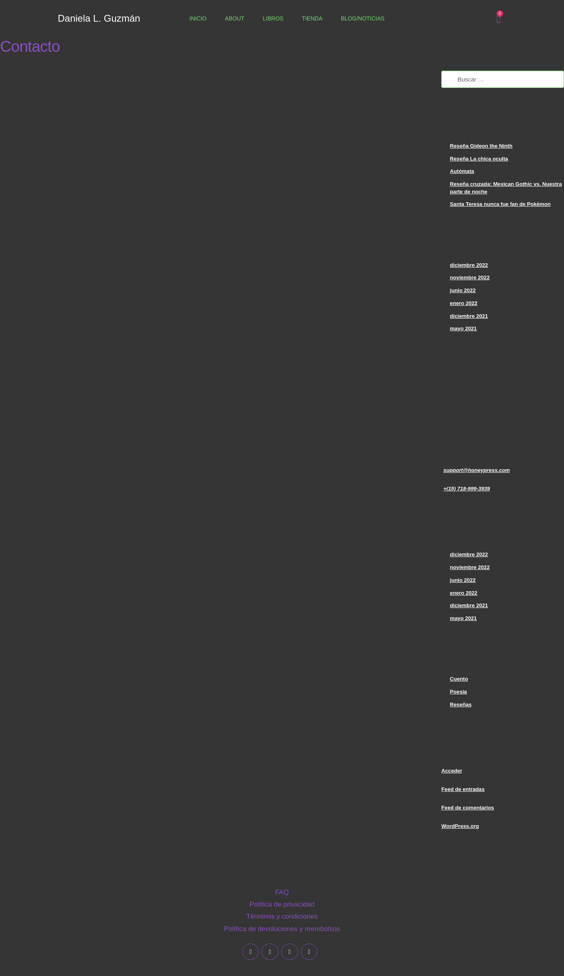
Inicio (198, 18)
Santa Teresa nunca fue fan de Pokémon (500, 204)
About (234, 18)
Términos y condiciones (282, 916)
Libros (273, 18)
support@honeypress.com (476, 470)
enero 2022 (464, 303)
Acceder (451, 771)
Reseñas (461, 705)
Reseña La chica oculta (479, 159)
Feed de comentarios (467, 808)
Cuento (459, 679)
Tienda (312, 18)
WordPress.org (460, 826)
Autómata (462, 171)
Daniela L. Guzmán (99, 18)
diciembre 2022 (469, 265)
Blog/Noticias (363, 18)
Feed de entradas (463, 789)
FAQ (282, 892)
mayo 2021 (463, 328)
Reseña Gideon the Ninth (481, 146)
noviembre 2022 (470, 277)
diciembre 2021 (469, 316)
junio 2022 (463, 290)
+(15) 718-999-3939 (466, 489)
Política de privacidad (282, 904)
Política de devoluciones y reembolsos (282, 929)
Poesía (458, 692)
